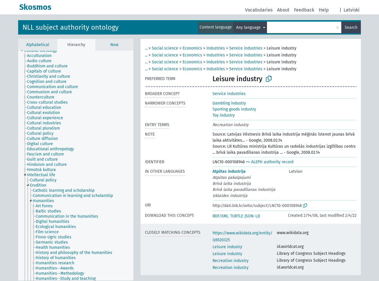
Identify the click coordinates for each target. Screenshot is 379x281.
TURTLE (236, 216)
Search (351, 27)
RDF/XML (221, 216)
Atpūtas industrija (229, 171)
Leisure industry (227, 246)
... (146, 48)
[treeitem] (43, 50)
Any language (249, 27)
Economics (192, 48)
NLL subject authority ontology (70, 27)
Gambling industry (229, 103)
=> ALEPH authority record (269, 162)
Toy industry (224, 115)
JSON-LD (252, 216)
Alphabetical (37, 44)
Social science (165, 48)
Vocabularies (258, 10)
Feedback (304, 10)
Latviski (352, 10)
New (114, 44)
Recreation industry (231, 260)
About (283, 10)
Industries (215, 48)
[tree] (75, 165)
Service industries (245, 48)
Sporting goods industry (234, 109)
